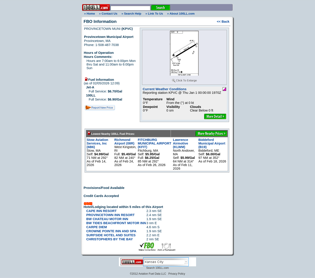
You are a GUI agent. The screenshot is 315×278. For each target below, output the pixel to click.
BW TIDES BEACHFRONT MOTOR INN (116, 223)
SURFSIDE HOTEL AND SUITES (111, 235)
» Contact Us (108, 13)
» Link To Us (154, 13)
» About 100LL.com (181, 13)
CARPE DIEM (96, 227)
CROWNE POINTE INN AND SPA (111, 231)
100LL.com (162, 267)
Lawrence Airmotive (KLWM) (180, 143)
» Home (89, 13)
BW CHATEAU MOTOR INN (107, 219)
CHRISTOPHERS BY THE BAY (109, 239)
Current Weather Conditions (164, 89)
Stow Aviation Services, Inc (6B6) (97, 143)
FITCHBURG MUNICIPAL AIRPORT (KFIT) (154, 143)
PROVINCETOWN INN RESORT (110, 215)
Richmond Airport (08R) (124, 141)
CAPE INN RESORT (101, 211)
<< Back (223, 21)
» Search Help (131, 13)
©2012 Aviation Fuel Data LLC (148, 273)
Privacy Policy (176, 273)
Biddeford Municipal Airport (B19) (211, 143)
